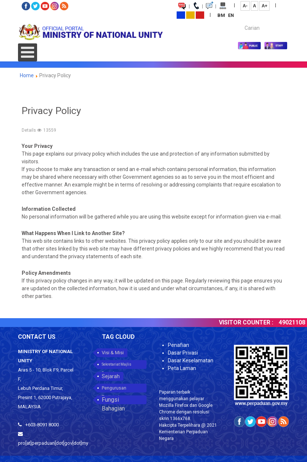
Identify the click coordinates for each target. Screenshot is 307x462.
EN (231, 15)
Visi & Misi (113, 352)
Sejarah (111, 376)
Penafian (178, 345)
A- (245, 5)
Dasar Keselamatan (190, 360)
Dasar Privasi (183, 353)
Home (27, 75)
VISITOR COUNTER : (250, 322)
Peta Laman (182, 368)
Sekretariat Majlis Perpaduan (116, 365)
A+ (264, 5)
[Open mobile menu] (27, 52)
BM (221, 15)
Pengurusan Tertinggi (114, 388)
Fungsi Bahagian (113, 400)
